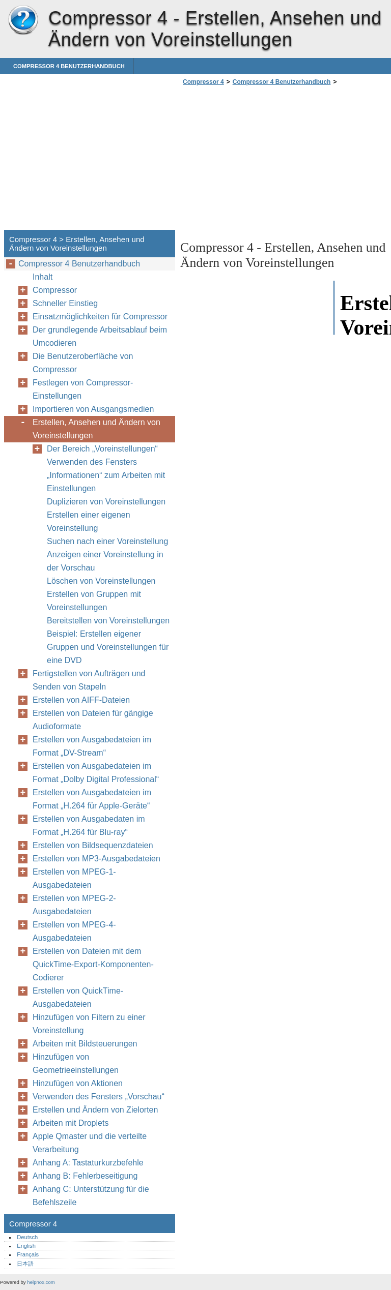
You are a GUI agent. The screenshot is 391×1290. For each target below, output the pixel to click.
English (26, 1246)
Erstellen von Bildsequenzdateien (93, 845)
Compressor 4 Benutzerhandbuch (69, 66)
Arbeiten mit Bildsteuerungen (85, 1043)
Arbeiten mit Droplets (70, 1123)
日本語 (25, 1264)
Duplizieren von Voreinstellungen (106, 501)
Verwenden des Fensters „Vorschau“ (98, 1096)
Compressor (55, 290)
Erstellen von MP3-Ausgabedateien (96, 858)
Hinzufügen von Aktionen (78, 1083)
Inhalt (42, 277)
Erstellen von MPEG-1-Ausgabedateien (74, 878)
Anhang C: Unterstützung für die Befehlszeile (91, 1196)
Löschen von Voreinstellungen (101, 581)
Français (28, 1254)
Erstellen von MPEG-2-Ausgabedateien (74, 905)
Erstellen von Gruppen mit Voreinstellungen (94, 601)
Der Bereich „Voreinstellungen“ (102, 448)
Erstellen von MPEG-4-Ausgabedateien (74, 931)
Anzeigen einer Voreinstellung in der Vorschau (105, 561)
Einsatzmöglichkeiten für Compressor (100, 316)
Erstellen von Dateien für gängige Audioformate (93, 720)
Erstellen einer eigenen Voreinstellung (88, 521)
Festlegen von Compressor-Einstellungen (83, 389)
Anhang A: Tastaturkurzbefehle (88, 1162)
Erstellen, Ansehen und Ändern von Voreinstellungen (96, 429)
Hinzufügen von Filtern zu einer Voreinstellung (89, 1024)
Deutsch (27, 1237)
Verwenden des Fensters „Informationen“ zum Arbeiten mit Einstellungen (106, 475)
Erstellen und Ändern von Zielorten (95, 1109)
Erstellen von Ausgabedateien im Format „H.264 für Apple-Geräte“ (92, 799)
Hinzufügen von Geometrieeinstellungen (76, 1063)
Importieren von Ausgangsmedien (93, 409)
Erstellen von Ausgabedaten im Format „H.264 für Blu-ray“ (89, 825)
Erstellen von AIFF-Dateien (81, 700)
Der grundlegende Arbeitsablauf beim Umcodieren (100, 336)
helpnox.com (40, 1282)
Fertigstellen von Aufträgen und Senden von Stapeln (89, 680)
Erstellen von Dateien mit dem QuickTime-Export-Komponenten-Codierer (93, 964)
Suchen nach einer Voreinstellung (107, 541)
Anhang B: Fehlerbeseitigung (85, 1176)
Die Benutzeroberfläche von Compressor (83, 363)
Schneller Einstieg (65, 303)
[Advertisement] (265, 160)
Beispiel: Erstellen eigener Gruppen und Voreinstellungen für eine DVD (108, 647)
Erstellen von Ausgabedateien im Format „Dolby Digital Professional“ (96, 773)
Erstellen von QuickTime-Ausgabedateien (78, 997)
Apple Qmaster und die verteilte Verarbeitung (90, 1143)
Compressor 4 (23, 20)
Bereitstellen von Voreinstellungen (108, 620)
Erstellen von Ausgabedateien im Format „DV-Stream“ (92, 746)
